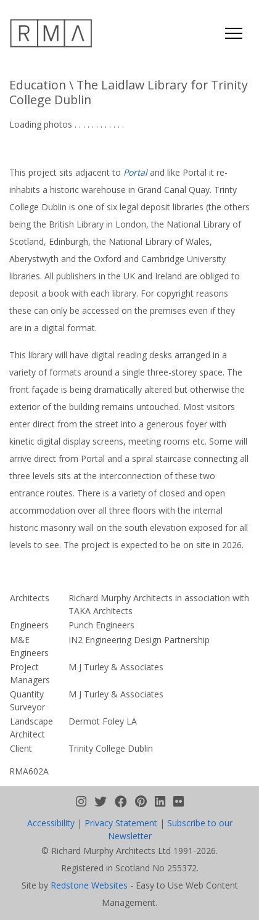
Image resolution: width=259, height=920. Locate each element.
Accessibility (51, 823)
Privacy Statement (120, 823)
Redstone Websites (89, 885)
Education (37, 84)
